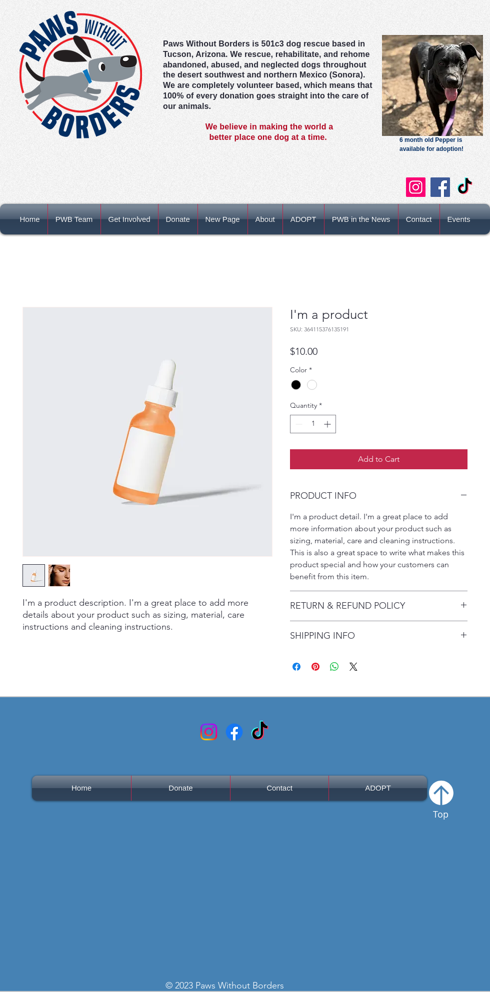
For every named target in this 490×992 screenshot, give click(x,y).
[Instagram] (416, 187)
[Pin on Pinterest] (316, 667)
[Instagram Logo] (209, 732)
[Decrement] (298, 424)
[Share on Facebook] (296, 667)
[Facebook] (440, 187)
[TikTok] (464, 187)
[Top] (441, 799)
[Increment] (328, 424)
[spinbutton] (313, 424)
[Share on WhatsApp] (334, 667)
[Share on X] (354, 667)
